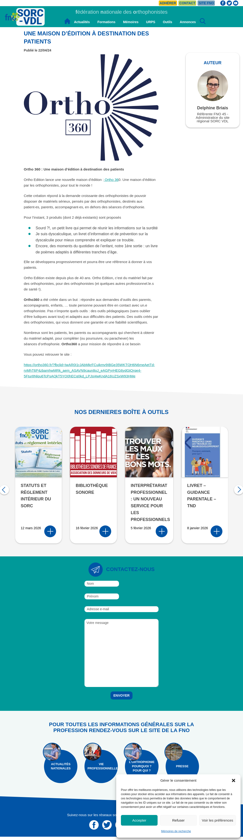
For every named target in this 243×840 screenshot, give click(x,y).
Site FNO (206, 3)
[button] (233, 780)
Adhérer (168, 3)
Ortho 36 (111, 180)
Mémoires (130, 22)
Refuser (178, 820)
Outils (167, 22)
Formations (106, 22)
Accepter (139, 820)
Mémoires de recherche (176, 831)
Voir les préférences (217, 820)
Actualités (82, 22)
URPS (150, 22)
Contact (187, 3)
